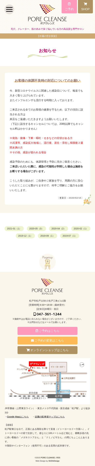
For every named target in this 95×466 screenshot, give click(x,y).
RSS (58, 458)
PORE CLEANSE (48, 458)
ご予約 (69, 6)
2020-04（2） (58, 228)
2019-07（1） (70, 235)
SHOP (85, 6)
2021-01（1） (14, 228)
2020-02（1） (81, 228)
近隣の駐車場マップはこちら (50, 416)
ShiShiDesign (53, 461)
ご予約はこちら (47, 330)
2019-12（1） (25, 235)
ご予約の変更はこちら (47, 340)
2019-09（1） (47, 235)
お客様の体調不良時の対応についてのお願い (47, 80)
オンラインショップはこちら (47, 350)
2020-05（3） (36, 228)
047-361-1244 (47, 314)
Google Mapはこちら (18, 416)
